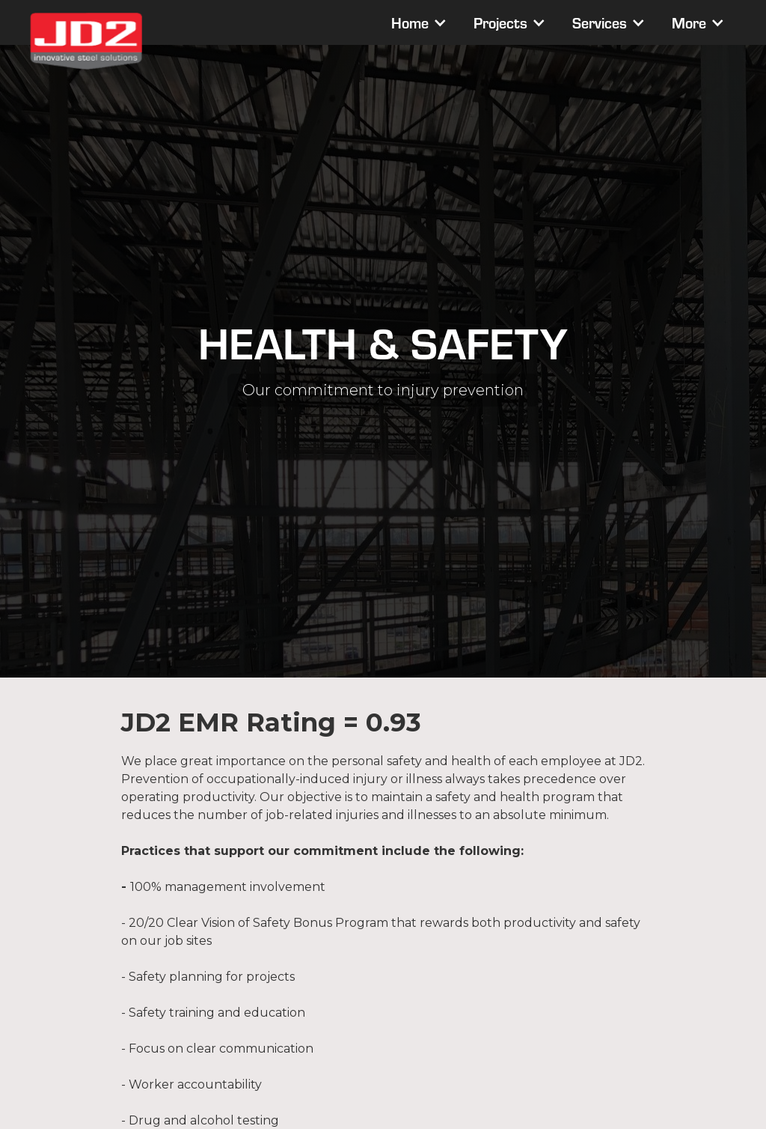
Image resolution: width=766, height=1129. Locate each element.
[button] (417, 22)
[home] (86, 41)
